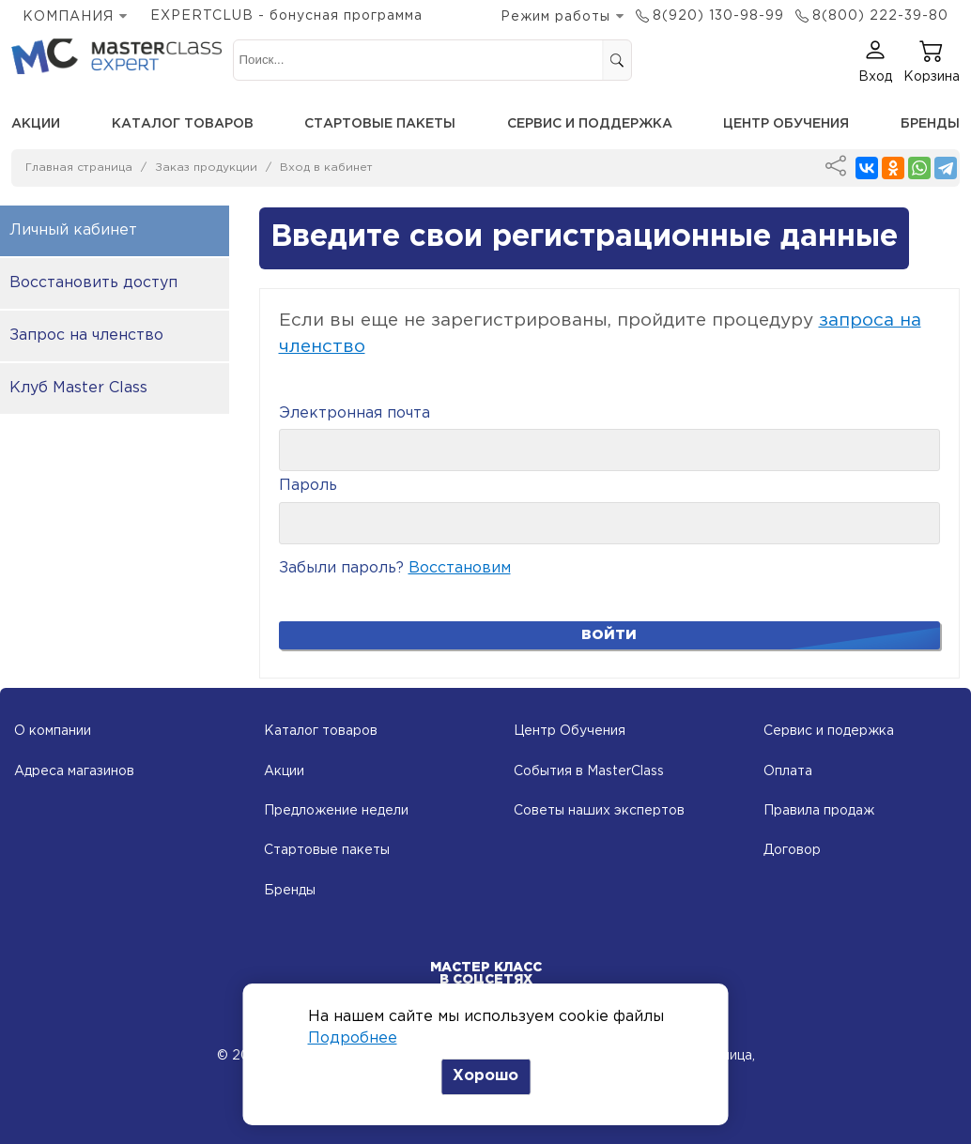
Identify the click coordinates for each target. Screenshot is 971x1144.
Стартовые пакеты (379, 124)
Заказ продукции (206, 167)
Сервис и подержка (828, 731)
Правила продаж (818, 810)
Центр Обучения (569, 731)
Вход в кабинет (326, 167)
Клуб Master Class (78, 388)
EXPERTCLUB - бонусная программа (286, 16)
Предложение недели (336, 810)
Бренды (930, 124)
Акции (35, 124)
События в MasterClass (589, 771)
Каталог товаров (183, 124)
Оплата (787, 771)
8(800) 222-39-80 (880, 16)
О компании (52, 731)
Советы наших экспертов (599, 810)
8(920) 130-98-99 (718, 16)
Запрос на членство (86, 335)
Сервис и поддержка (589, 124)
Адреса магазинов (74, 771)
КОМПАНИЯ (68, 17)
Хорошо (485, 1076)
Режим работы (555, 17)
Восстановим (459, 568)
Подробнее (352, 1038)
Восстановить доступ (93, 283)
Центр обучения (786, 124)
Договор (792, 850)
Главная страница (78, 167)
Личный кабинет (73, 230)
